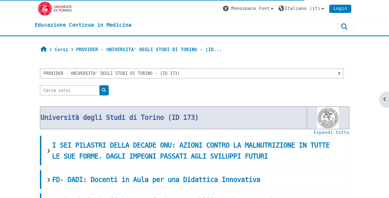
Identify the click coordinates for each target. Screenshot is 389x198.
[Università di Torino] (55, 8)
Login (340, 8)
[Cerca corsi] (70, 90)
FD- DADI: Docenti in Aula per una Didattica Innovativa (156, 180)
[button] (249, 8)
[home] (83, 25)
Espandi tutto (331, 132)
